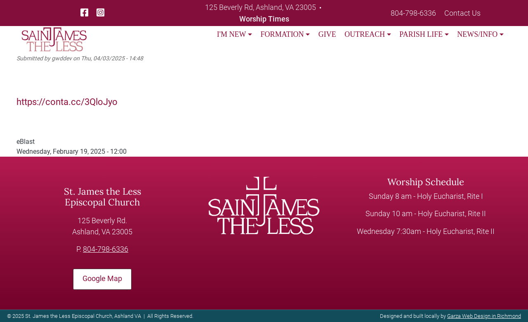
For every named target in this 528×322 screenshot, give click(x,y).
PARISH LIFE (421, 34)
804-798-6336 (413, 13)
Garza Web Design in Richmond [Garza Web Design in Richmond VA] (484, 316)
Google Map (102, 278)
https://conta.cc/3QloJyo (67, 101)
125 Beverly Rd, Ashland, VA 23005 (260, 7)
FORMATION (282, 34)
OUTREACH (364, 34)
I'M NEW (231, 34)
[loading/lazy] (54, 34)
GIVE (327, 34)
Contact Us (462, 13)
